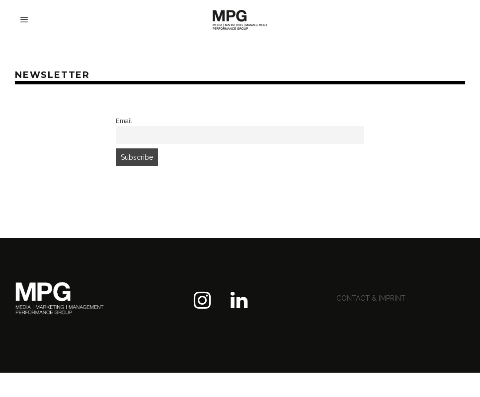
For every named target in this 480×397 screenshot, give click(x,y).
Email (124, 121)
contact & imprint (370, 298)
